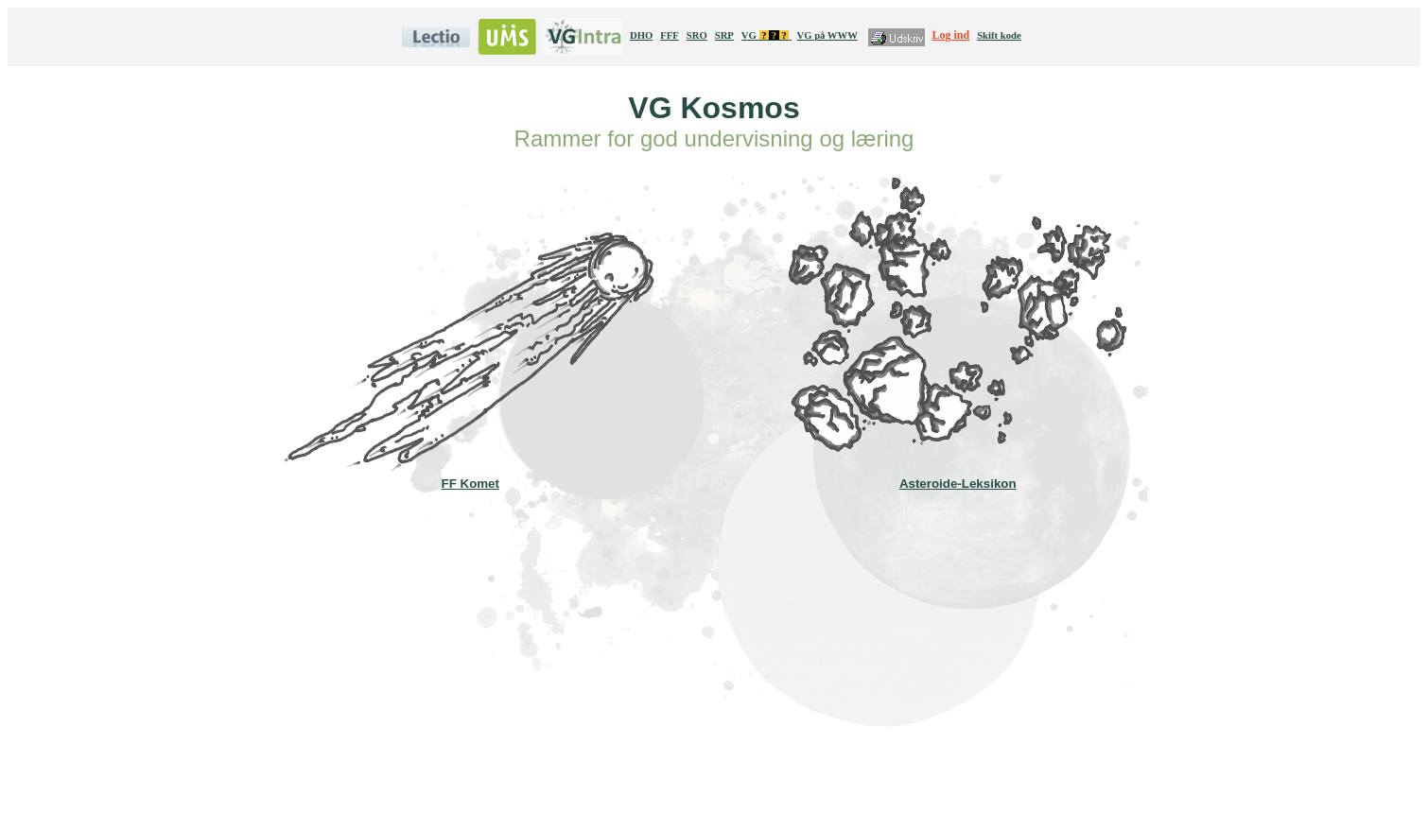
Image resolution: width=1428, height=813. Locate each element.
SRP (724, 35)
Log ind (951, 35)
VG (766, 35)
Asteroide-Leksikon (958, 476)
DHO (641, 35)
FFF (669, 35)
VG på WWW (826, 35)
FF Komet (470, 476)
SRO (697, 35)
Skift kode (999, 35)
